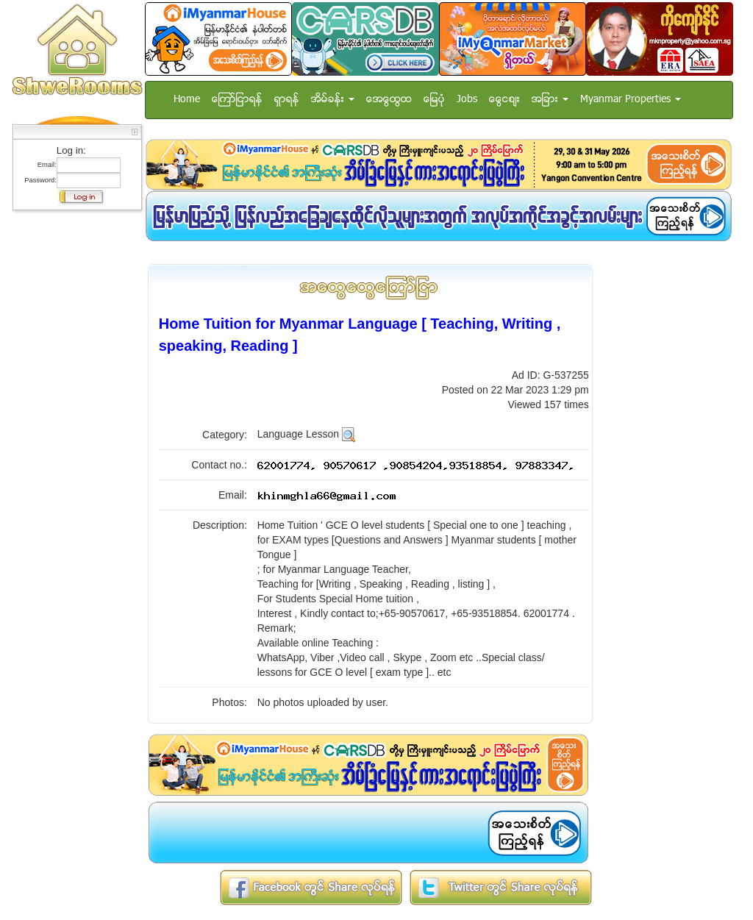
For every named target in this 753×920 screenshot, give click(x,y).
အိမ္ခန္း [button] (332, 99)
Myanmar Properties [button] (630, 99)
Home (187, 99)
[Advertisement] (73, 437)
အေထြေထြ (389, 99)
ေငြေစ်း (504, 99)
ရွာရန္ (286, 99)
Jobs (467, 99)
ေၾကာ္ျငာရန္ (237, 99)
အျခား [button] (550, 99)
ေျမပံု (434, 99)
